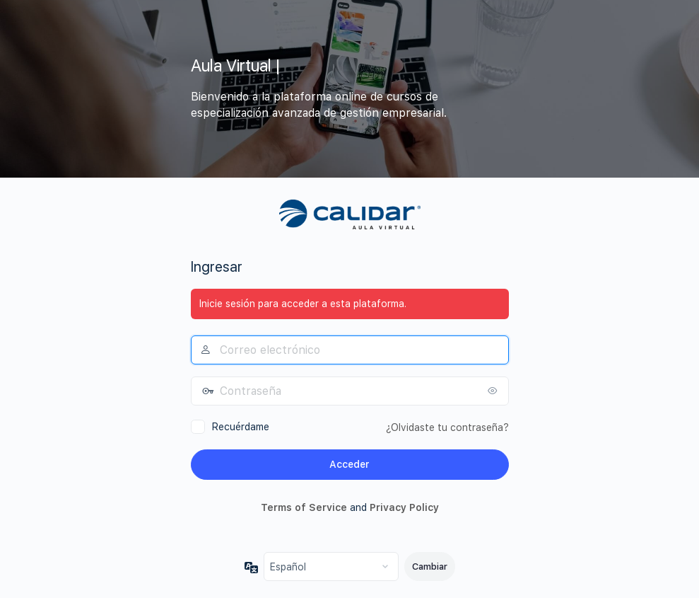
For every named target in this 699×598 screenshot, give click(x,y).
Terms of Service (304, 507)
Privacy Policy (404, 507)
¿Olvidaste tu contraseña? (447, 427)
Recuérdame (240, 426)
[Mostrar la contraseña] (495, 390)
